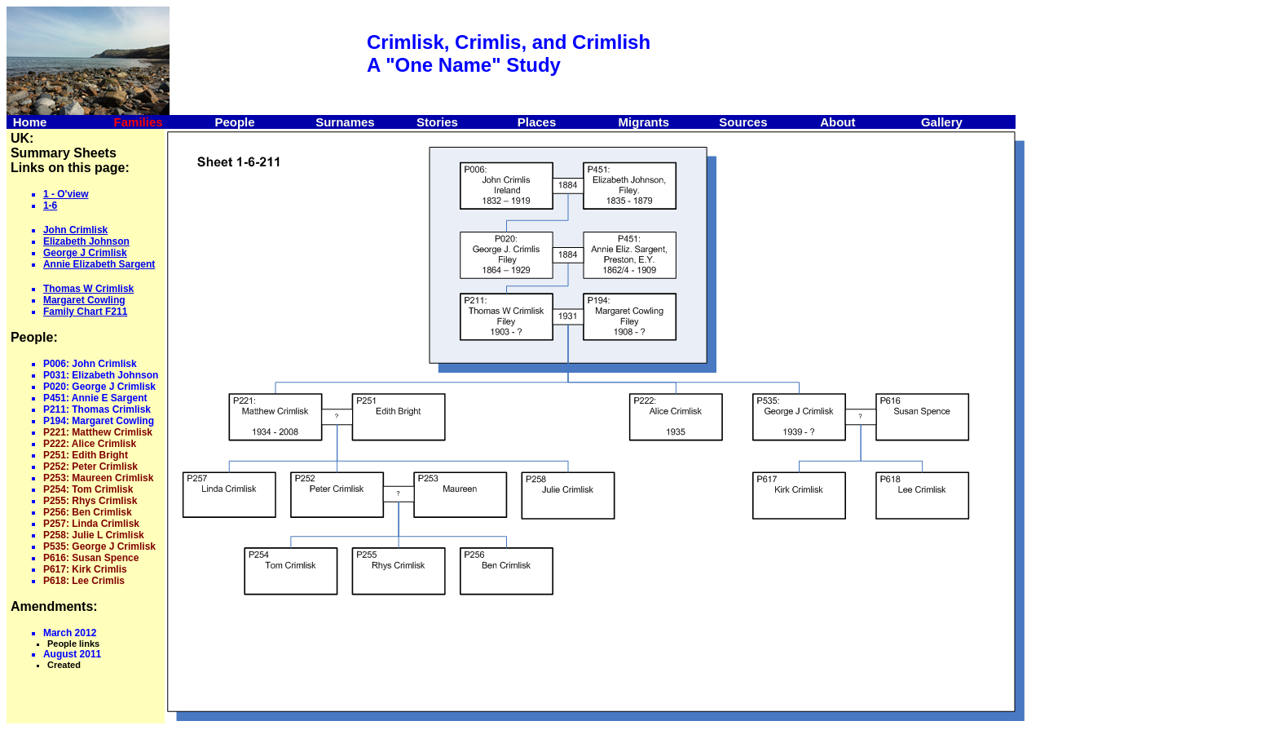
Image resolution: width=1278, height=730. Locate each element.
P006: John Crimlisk (90, 363)
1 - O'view (66, 194)
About (837, 122)
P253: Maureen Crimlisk (98, 478)
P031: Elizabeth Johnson (100, 375)
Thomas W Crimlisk (88, 288)
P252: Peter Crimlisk (90, 466)
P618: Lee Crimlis (84, 580)
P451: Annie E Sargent (95, 398)
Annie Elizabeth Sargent (99, 264)
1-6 (50, 205)
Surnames (345, 122)
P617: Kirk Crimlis (85, 569)
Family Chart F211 (85, 311)
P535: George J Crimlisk (99, 546)
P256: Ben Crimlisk (87, 512)
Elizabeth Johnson (86, 241)
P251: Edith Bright (85, 455)
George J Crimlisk (85, 253)
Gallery (942, 122)
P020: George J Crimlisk (99, 386)
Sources (743, 122)
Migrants (644, 122)
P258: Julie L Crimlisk (93, 535)
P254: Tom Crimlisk (88, 489)
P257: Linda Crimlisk (91, 523)
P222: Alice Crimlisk (89, 443)
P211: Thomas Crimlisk (97, 409)
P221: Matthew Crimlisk (97, 432)
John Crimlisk (75, 230)
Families (138, 122)
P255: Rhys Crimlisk (90, 501)
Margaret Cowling (84, 300)
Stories (437, 122)
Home (30, 122)
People (234, 122)
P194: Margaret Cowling (98, 421)
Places (537, 122)
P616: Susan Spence (91, 558)
